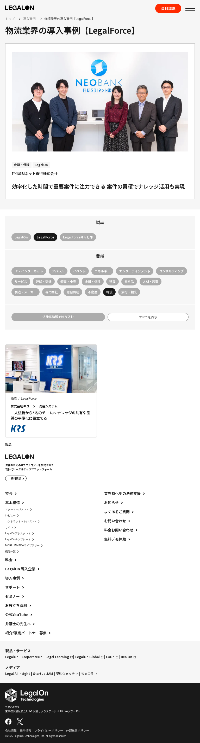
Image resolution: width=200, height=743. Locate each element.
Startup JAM (43, 673)
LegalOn (21, 237)
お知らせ (111, 502)
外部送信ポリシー (77, 730)
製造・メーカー (25, 292)
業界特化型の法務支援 (122, 493)
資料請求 (168, 8)
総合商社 (73, 292)
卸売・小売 (68, 281)
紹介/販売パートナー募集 (26, 632)
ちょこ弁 (87, 673)
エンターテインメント (134, 271)
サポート (12, 587)
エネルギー (102, 271)
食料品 (129, 281)
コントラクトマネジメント (20, 521)
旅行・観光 (129, 292)
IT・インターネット (29, 271)
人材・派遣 (150, 281)
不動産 (92, 292)
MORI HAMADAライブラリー (22, 545)
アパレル (58, 271)
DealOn (126, 657)
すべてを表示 (148, 317)
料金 (8, 559)
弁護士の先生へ (18, 623)
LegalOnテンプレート (18, 539)
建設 (112, 281)
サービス (21, 281)
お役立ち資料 (16, 605)
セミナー (12, 596)
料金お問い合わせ (118, 530)
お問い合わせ (115, 520)
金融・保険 (93, 281)
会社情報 (11, 730)
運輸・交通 (44, 281)
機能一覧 (10, 551)
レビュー (10, 515)
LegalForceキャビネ (78, 237)
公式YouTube (16, 614)
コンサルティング (171, 271)
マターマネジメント (17, 509)
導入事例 (29, 19)
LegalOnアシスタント (18, 533)
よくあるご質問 (117, 511)
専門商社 (51, 292)
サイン (9, 527)
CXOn (110, 657)
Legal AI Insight (17, 673)
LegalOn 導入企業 (20, 568)
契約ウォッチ (65, 673)
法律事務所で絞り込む (58, 316)
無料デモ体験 (115, 539)
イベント (79, 271)
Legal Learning (57, 657)
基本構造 (12, 502)
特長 (8, 493)
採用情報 (25, 730)
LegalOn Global (87, 657)
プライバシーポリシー (48, 730)
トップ (10, 19)
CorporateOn (32, 657)
